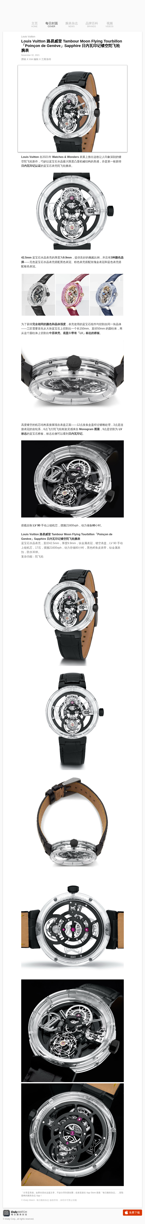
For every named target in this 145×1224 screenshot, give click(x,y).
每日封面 (51, 25)
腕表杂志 (71, 25)
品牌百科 (92, 25)
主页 (34, 25)
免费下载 (132, 1213)
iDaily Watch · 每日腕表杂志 (18, 1213)
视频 (109, 25)
